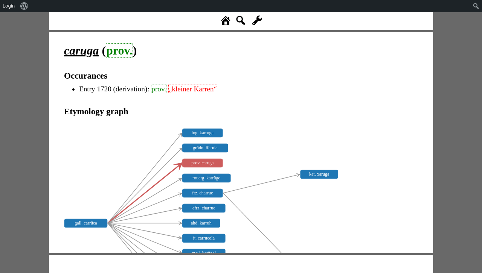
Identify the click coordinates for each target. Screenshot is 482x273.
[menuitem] (24, 6)
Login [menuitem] (9, 6)
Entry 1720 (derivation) (113, 89)
